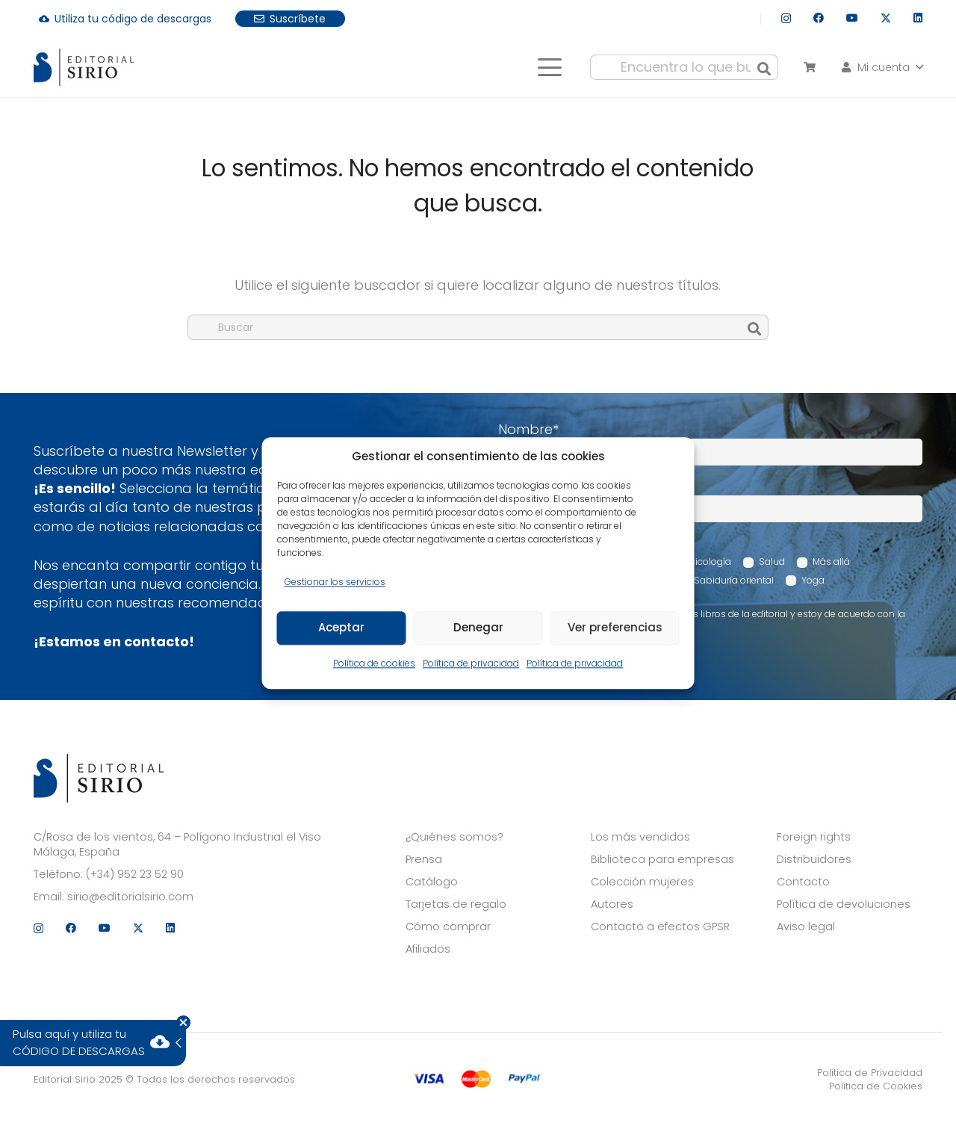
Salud (772, 561)
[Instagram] (786, 18)
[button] (549, 67)
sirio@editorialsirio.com (130, 896)
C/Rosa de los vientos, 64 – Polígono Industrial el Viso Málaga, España (177, 844)
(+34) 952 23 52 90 (135, 874)
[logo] (84, 67)
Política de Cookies (875, 1086)
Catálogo (432, 881)
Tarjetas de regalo (456, 904)
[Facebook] (818, 18)
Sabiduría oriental (734, 580)
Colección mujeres (642, 881)
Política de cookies (374, 663)
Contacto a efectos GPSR (660, 926)
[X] (886, 18)
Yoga (813, 580)
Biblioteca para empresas (662, 859)
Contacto (803, 881)
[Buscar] (764, 67)
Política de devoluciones (843, 904)
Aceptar (341, 628)
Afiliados (428, 948)
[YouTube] (852, 18)
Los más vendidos (640, 836)
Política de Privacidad (869, 1072)
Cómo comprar (448, 926)
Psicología (708, 561)
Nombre (528, 429)
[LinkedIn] (917, 18)
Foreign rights (814, 836)
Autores (612, 904)
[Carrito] (809, 67)
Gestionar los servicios (335, 581)
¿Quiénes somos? (454, 836)
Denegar (478, 628)
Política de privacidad (471, 663)
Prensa (424, 859)
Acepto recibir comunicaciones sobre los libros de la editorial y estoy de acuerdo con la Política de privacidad (709, 620)
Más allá (831, 561)
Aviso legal (806, 926)
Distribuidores (814, 859)
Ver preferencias (615, 628)
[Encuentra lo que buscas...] (684, 67)
